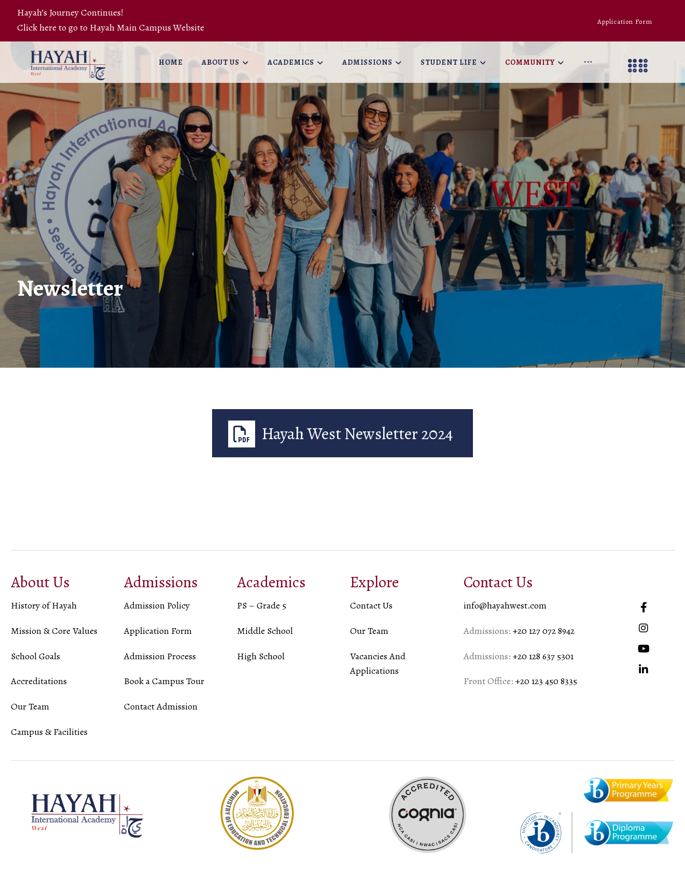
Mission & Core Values (54, 631)
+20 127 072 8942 (544, 631)
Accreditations (39, 681)
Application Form (158, 631)
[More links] (588, 62)
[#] (643, 607)
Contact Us (371, 605)
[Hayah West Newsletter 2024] (342, 433)
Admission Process (160, 656)
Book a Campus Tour (164, 681)
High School (261, 656)
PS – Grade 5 (261, 605)
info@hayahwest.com (505, 605)
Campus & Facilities (49, 732)
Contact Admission (161, 706)
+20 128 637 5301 (543, 656)
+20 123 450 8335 (546, 681)
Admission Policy (157, 605)
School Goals (35, 656)
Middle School (265, 631)
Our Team (30, 706)
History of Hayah (44, 605)
